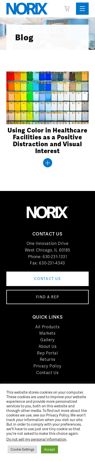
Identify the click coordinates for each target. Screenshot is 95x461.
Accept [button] (49, 449)
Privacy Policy (47, 366)
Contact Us (47, 372)
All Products (47, 327)
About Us (48, 346)
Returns (47, 359)
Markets (47, 333)
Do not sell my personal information (36, 439)
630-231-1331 (55, 256)
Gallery (47, 340)
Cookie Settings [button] (22, 449)
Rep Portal (47, 353)
